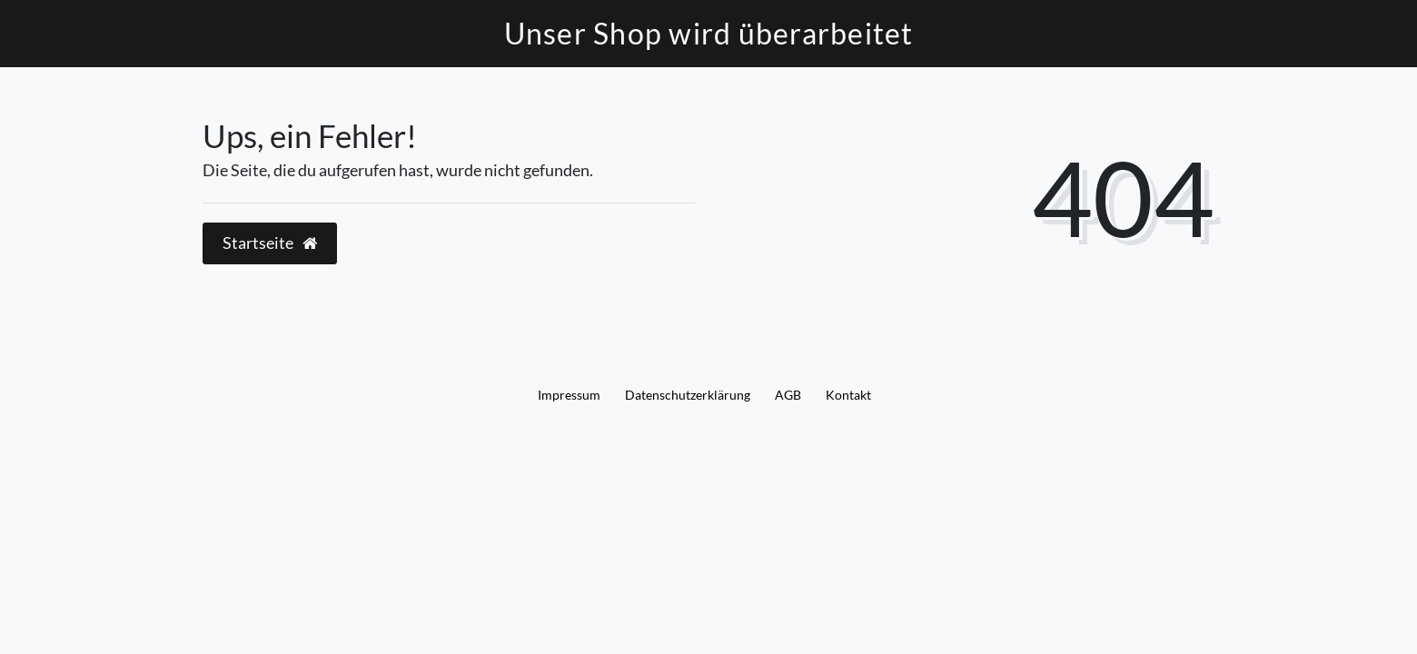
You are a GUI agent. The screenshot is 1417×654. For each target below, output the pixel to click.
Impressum (569, 394)
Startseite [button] (270, 243)
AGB (788, 394)
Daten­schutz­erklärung (687, 394)
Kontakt (848, 394)
